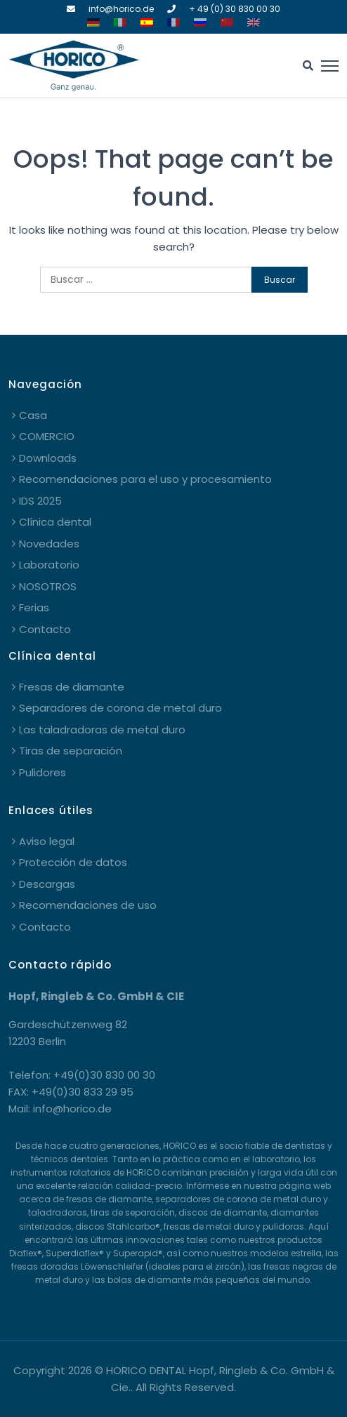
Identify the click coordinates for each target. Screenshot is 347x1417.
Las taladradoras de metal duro (102, 729)
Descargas (47, 884)
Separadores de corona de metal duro (120, 707)
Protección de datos (73, 862)
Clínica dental (55, 521)
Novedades (49, 543)
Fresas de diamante (71, 686)
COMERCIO (46, 436)
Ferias (34, 607)
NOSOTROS (48, 586)
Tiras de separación (70, 750)
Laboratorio (49, 564)
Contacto (45, 629)
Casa (33, 415)
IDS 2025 (40, 500)
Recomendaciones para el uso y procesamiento (145, 479)
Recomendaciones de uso (88, 905)
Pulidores (42, 772)
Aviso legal (46, 841)
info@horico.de (121, 9)
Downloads (48, 458)
